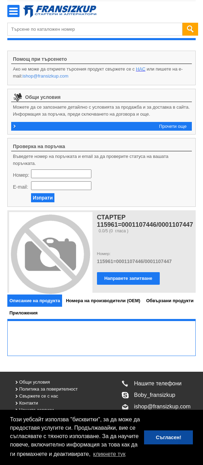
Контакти (28, 403)
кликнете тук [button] (109, 454)
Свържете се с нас (38, 396)
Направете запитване (128, 278)
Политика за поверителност (48, 389)
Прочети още (173, 126)
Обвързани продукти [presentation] (170, 300)
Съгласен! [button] (168, 437)
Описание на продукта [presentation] (34, 300)
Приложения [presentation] (23, 312)
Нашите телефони (157, 383)
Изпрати (43, 198)
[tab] (34, 301)
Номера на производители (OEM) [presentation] (103, 300)
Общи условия (34, 382)
